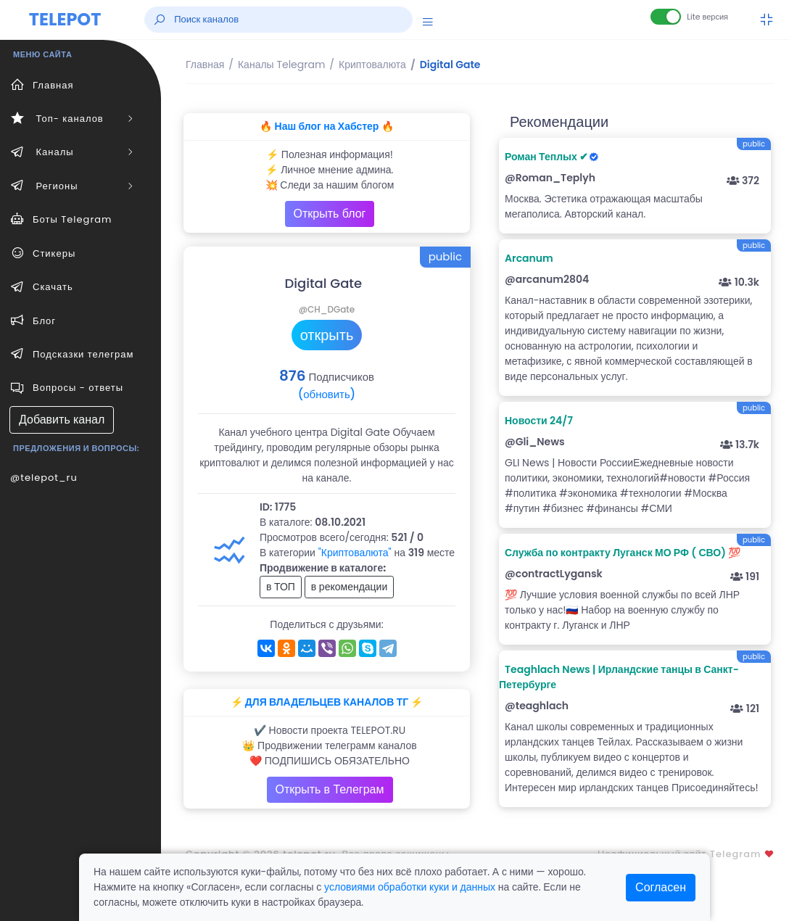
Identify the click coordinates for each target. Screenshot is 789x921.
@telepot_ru (44, 477)
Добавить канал (61, 419)
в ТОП (280, 586)
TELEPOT (65, 19)
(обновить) (326, 394)
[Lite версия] (665, 17)
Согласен (660, 887)
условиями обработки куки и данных (409, 887)
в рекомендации (349, 586)
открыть (327, 335)
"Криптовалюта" (355, 552)
